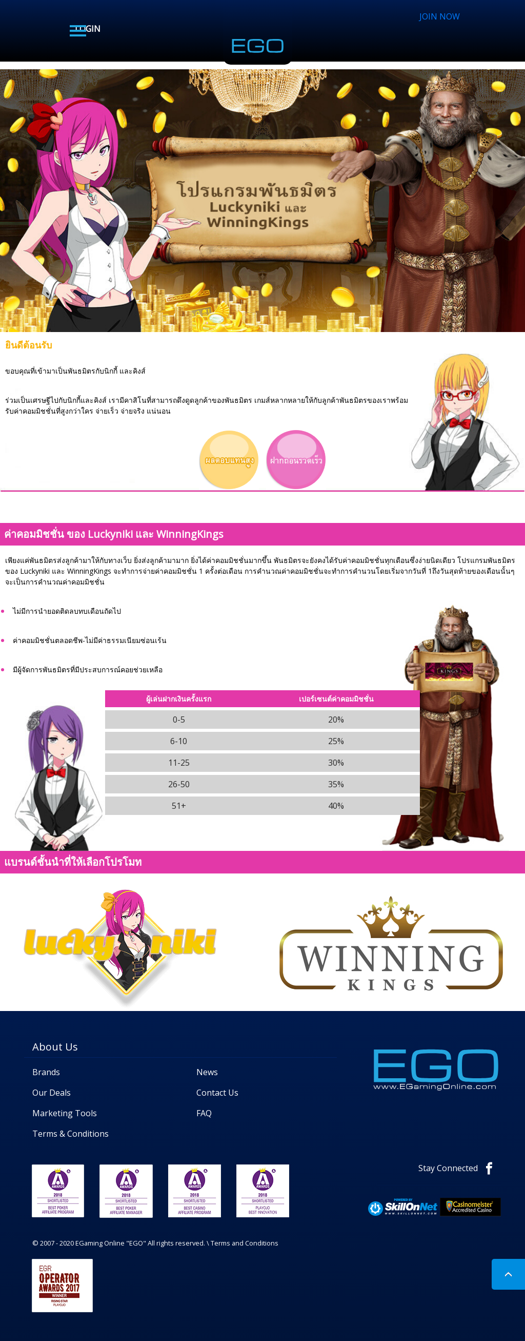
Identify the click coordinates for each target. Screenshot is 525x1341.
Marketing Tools (64, 1113)
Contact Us (217, 1092)
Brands (46, 1072)
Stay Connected (459, 1168)
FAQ (204, 1113)
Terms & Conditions (70, 1133)
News (207, 1072)
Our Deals (51, 1092)
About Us (55, 1047)
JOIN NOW (439, 16)
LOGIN (87, 28)
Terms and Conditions (244, 1243)
